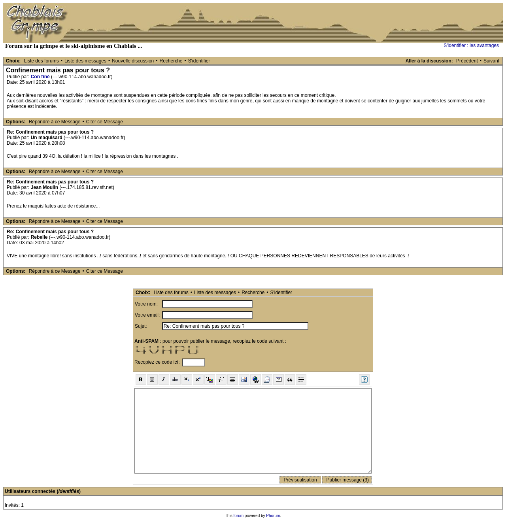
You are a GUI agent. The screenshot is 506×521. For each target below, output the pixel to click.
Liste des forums (41, 61)
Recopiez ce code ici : (158, 362)
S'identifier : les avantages (471, 45)
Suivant (491, 61)
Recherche (170, 61)
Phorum (273, 515)
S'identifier (199, 61)
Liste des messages (85, 61)
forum (239, 515)
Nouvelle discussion (133, 61)
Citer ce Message (104, 122)
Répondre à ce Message (55, 122)
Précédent (467, 61)
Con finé (40, 76)
